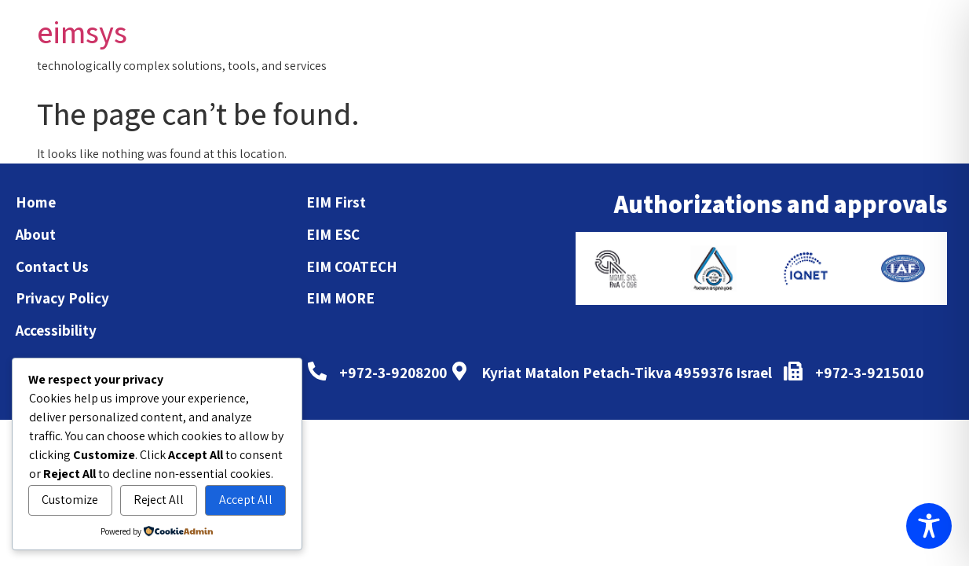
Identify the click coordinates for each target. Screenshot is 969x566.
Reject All (158, 499)
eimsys (82, 31)
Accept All (245, 499)
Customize (70, 499)
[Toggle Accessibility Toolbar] (929, 526)
